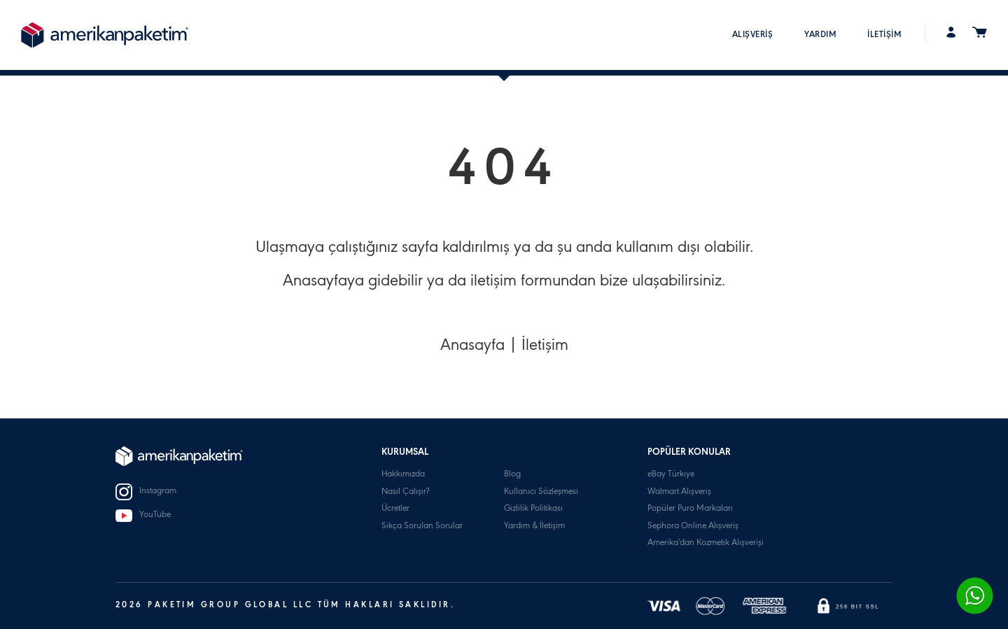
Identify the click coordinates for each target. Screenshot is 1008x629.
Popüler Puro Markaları (690, 509)
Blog (512, 474)
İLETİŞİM (884, 35)
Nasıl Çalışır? (405, 492)
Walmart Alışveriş (679, 492)
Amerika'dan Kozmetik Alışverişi (706, 543)
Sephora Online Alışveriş (693, 526)
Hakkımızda (403, 474)
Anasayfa (472, 347)
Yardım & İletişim (534, 526)
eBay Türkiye (671, 474)
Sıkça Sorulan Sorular (422, 526)
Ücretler (396, 509)
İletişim (545, 347)
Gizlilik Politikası (533, 509)
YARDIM (820, 35)
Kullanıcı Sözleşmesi (541, 492)
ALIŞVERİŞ (753, 35)
